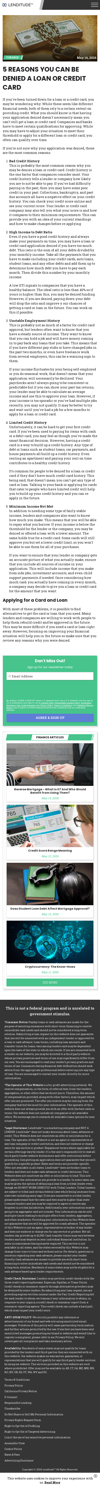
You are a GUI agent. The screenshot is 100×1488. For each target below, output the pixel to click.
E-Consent (10, 1397)
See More (50, 982)
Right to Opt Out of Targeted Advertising (29, 1431)
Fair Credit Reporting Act (28, 705)
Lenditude (17, 5)
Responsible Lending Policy (67, 702)
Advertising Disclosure (19, 1460)
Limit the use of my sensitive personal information (37, 1437)
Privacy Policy (47, 705)
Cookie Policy (13, 1449)
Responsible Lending (17, 1402)
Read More (52, 1482)
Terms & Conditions (63, 705)
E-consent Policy (46, 702)
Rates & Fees (12, 1454)
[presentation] (33, 690)
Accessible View (14, 1443)
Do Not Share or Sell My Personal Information (33, 1414)
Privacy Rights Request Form (22, 1420)
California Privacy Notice (20, 1391)
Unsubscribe (12, 1408)
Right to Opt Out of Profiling (22, 1426)
